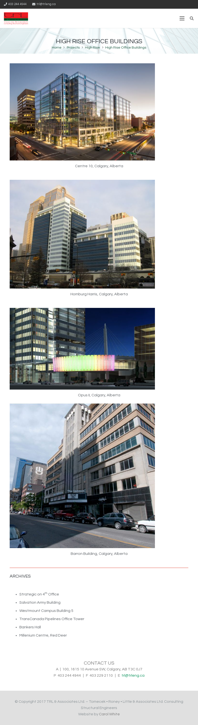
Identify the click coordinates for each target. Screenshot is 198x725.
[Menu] (182, 18)
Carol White (109, 714)
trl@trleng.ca (133, 675)
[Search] (192, 18)
